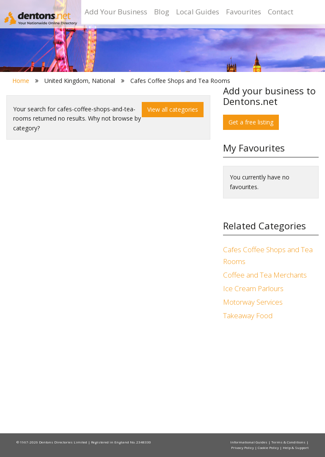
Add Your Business (116, 12)
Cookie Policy (269, 447)
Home (20, 81)
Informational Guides (249, 442)
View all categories (172, 109)
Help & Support (295, 447)
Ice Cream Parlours (253, 288)
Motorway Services (253, 302)
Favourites (243, 12)
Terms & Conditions (288, 442)
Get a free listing (251, 122)
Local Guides (197, 12)
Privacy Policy (243, 447)
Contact (280, 12)
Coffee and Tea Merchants (265, 275)
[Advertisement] (271, 378)
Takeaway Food (248, 315)
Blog (161, 12)
